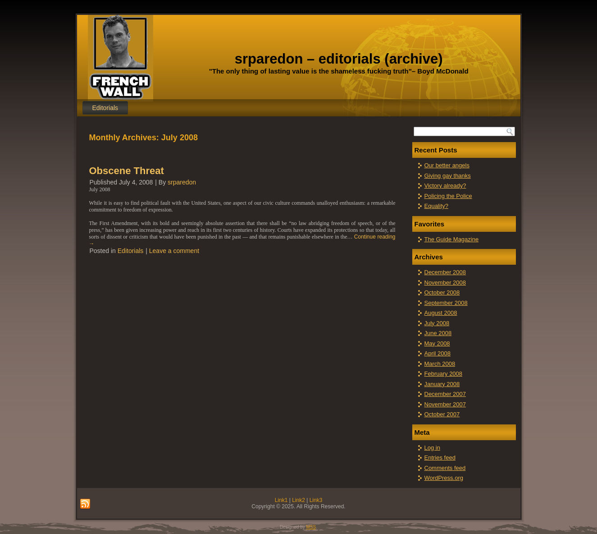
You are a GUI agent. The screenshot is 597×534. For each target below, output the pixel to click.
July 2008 (437, 323)
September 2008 (446, 302)
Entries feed (440, 457)
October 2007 (442, 414)
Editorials (105, 107)
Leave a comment (174, 250)
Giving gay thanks (447, 175)
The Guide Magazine (451, 239)
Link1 (281, 500)
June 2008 (438, 333)
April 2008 (437, 353)
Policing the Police (448, 196)
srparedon (182, 182)
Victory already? (445, 185)
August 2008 (440, 312)
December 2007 (445, 394)
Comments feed (445, 468)
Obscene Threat (126, 170)
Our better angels (446, 165)
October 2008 (442, 292)
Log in (432, 447)
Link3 (316, 500)
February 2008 (443, 373)
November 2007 (445, 404)
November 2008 (445, 282)
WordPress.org (443, 477)
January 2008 (442, 384)
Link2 (298, 500)
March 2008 (440, 363)
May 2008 (437, 343)
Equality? (436, 206)
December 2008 (445, 272)
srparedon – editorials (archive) (339, 59)
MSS (311, 527)
